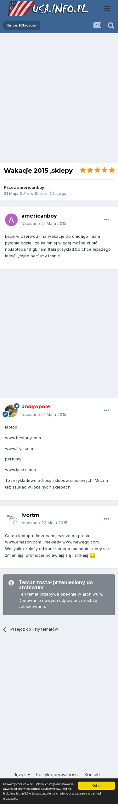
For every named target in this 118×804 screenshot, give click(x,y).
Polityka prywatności (57, 774)
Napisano (43, 223)
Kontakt (92, 774)
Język (22, 774)
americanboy (30, 187)
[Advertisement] (59, 99)
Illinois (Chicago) (51, 193)
